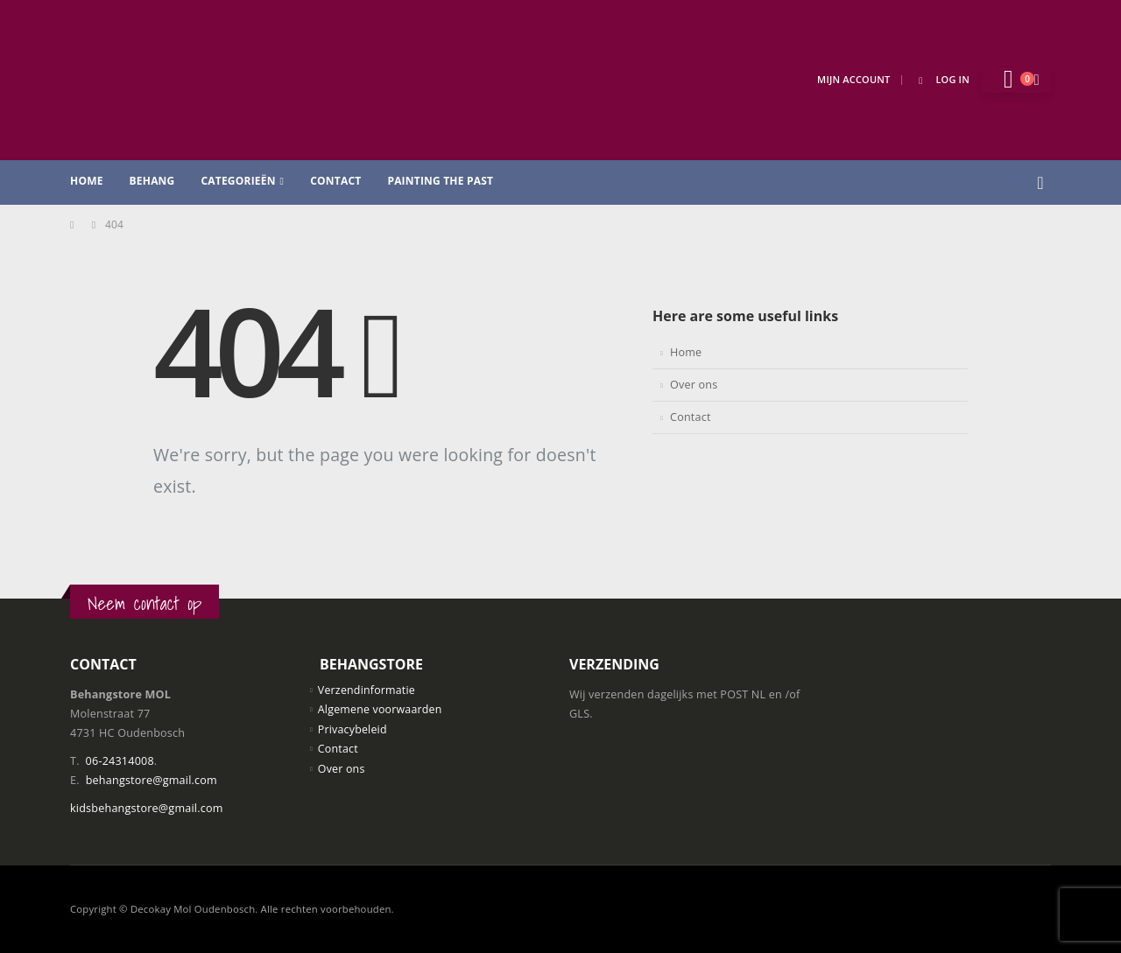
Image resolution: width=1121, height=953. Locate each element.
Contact (335, 180)
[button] (1040, 183)
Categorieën (238, 180)
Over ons (693, 384)
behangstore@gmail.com (151, 780)
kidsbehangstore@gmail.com (146, 808)
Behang (152, 180)
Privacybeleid (353, 729)
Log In (941, 79)
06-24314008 (120, 760)
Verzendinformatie (367, 690)
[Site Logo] (201, 80)
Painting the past (440, 180)
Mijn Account (853, 79)
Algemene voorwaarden (381, 710)
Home (86, 180)
